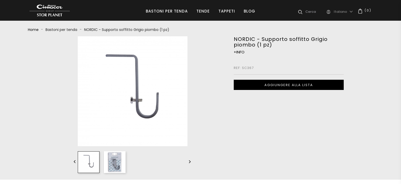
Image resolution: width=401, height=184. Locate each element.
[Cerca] (315, 11)
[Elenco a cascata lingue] (344, 12)
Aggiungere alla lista (288, 85)
